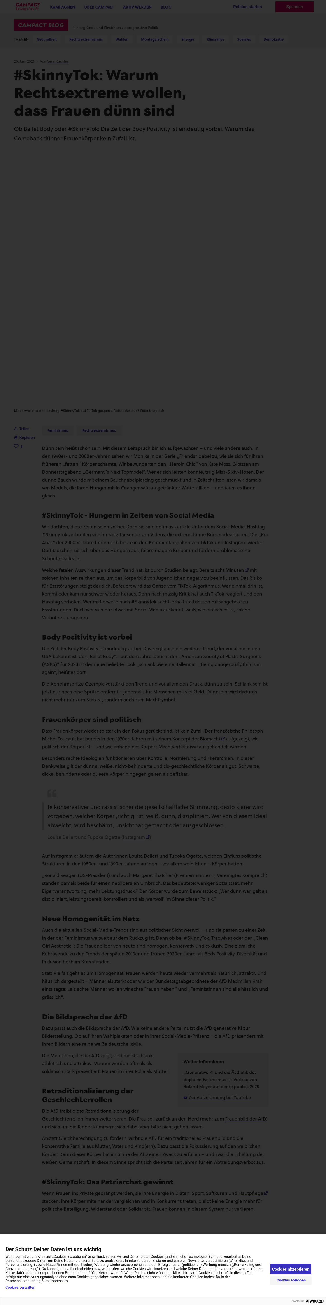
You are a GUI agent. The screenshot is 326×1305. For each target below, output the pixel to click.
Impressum (59, 1281)
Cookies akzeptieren (291, 1269)
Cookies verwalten (20, 1287)
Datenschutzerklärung (23, 1281)
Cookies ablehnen (291, 1280)
